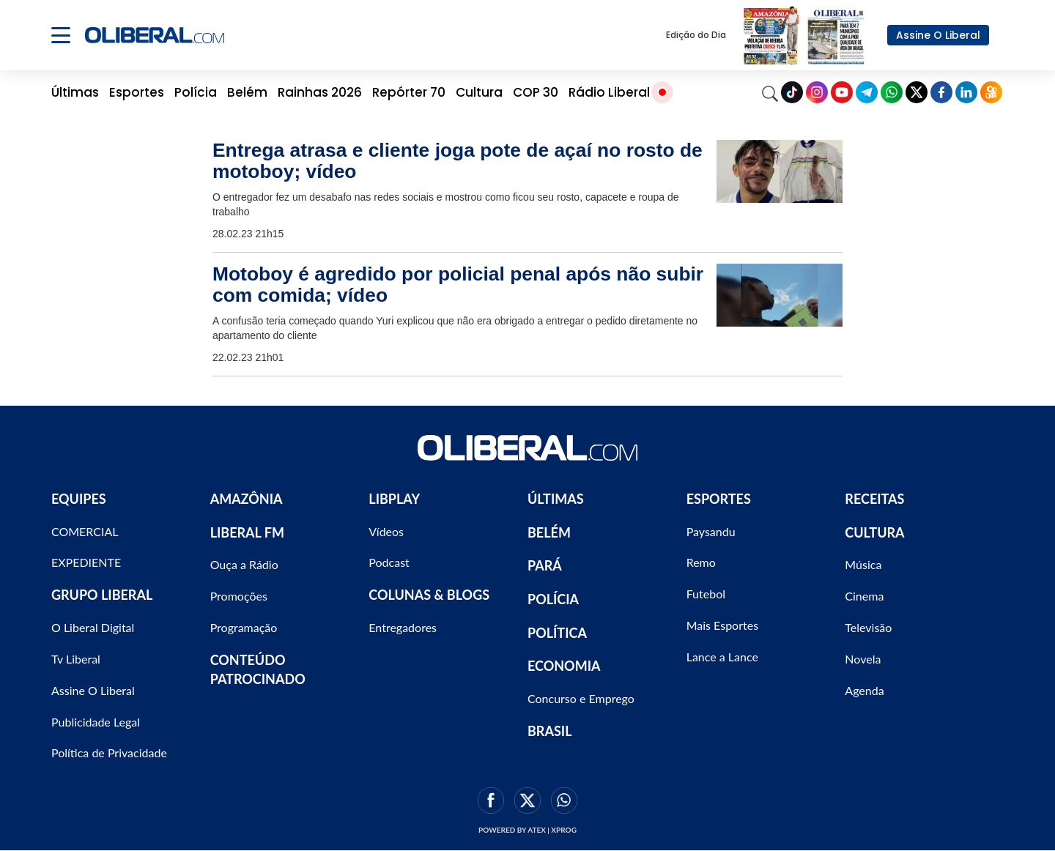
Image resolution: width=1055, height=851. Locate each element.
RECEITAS (874, 499)
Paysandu (711, 531)
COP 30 (535, 92)
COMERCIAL (85, 531)
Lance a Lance (722, 657)
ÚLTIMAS (556, 499)
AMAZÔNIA (246, 499)
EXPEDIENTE (86, 562)
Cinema (864, 596)
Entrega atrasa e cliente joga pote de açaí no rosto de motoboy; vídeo (457, 160)
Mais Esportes (722, 625)
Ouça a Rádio (244, 564)
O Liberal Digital (92, 627)
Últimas (75, 92)
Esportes (136, 92)
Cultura (479, 92)
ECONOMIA (564, 666)
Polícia (195, 92)
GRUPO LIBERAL (101, 595)
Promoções (238, 596)
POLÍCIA (553, 599)
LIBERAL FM (247, 532)
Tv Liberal (75, 659)
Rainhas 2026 (320, 92)
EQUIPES (78, 499)
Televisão (868, 627)
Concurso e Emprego (581, 698)
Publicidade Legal (95, 722)
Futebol (705, 594)
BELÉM (549, 532)
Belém (247, 92)
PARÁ (545, 565)
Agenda (864, 690)
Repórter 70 (408, 92)
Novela (863, 659)
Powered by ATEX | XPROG (527, 829)
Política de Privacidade (109, 752)
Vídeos (386, 531)
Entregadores (403, 627)
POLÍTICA (557, 633)
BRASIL (550, 731)
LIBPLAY (394, 499)
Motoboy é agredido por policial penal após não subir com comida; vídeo (457, 284)
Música (863, 564)
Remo (701, 562)
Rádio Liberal (609, 92)
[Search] (770, 92)
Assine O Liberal (938, 35)
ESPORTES (718, 499)
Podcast (389, 562)
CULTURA (874, 532)
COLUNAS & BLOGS (429, 595)
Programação (244, 627)
